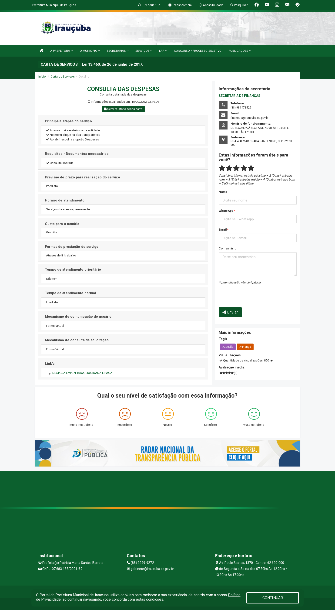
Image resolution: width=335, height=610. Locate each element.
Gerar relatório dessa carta (123, 109)
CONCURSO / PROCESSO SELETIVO (198, 50)
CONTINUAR (272, 598)
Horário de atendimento (64, 200)
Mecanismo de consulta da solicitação (77, 340)
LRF (163, 50)
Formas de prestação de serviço (72, 247)
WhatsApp (226, 210)
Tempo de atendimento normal (70, 293)
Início (42, 76)
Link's (50, 363)
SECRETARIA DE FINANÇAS (239, 96)
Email (223, 229)
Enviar (230, 312)
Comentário (227, 248)
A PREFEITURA (61, 50)
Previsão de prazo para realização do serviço (82, 177)
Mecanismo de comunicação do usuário (78, 316)
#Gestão (227, 346)
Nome (223, 192)
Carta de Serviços (63, 76)
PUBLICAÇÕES (240, 50)
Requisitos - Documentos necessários (77, 154)
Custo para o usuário (62, 224)
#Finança (245, 346)
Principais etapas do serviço (68, 121)
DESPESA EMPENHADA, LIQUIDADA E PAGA (82, 373)
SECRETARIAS (117, 50)
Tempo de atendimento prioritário (73, 269)
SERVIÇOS (143, 50)
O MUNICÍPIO (90, 50)
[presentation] (246, 292)
